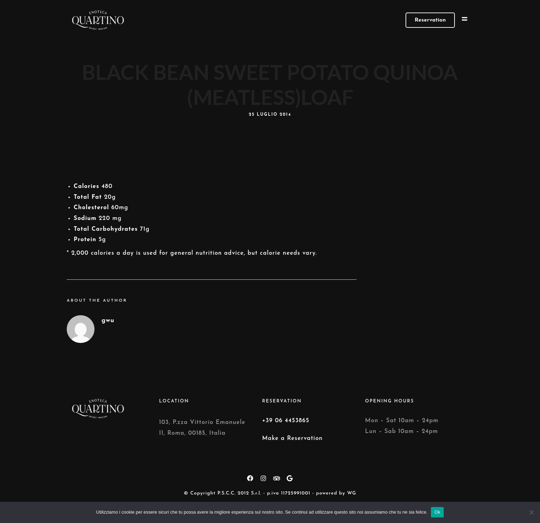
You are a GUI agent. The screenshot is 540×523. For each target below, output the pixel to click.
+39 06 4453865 (285, 421)
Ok (437, 512)
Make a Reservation (292, 438)
